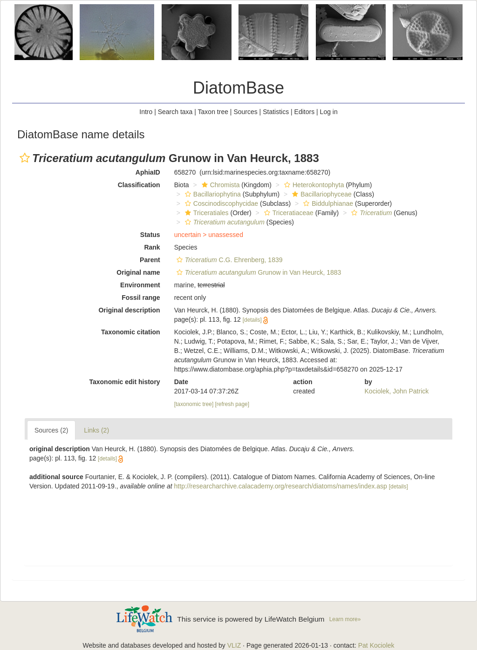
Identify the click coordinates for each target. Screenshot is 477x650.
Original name (138, 272)
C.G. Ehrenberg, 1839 (228, 260)
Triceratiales (206, 213)
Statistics (276, 111)
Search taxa (175, 111)
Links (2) (96, 430)
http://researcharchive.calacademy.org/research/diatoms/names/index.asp (280, 486)
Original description (129, 310)
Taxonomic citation (130, 332)
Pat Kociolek (376, 645)
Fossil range (141, 297)
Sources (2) (51, 430)
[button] (24, 157)
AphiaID (148, 172)
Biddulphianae (327, 203)
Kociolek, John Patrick (397, 391)
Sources (245, 111)
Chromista (219, 185)
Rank (152, 247)
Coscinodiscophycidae (220, 203)
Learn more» (345, 619)
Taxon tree (213, 111)
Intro (145, 111)
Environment (140, 285)
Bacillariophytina (212, 194)
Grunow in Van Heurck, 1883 (257, 272)
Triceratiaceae (287, 213)
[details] (252, 320)
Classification (139, 185)
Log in (329, 111)
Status (150, 234)
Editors (304, 111)
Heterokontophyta (313, 185)
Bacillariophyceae (321, 194)
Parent (150, 260)
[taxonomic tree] (194, 404)
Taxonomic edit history (124, 382)
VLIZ (234, 645)
